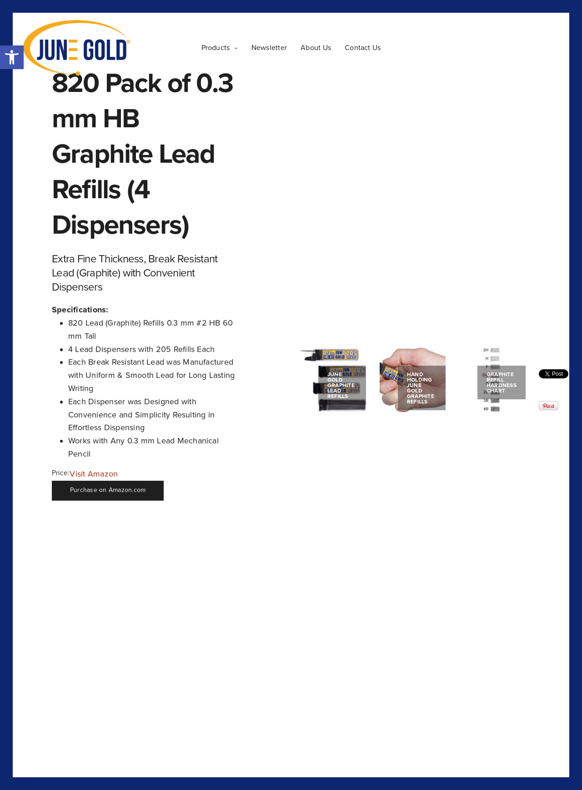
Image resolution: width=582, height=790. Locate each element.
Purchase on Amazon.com (108, 490)
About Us (316, 47)
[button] (12, 57)
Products (215, 47)
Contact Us (363, 47)
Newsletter (269, 47)
